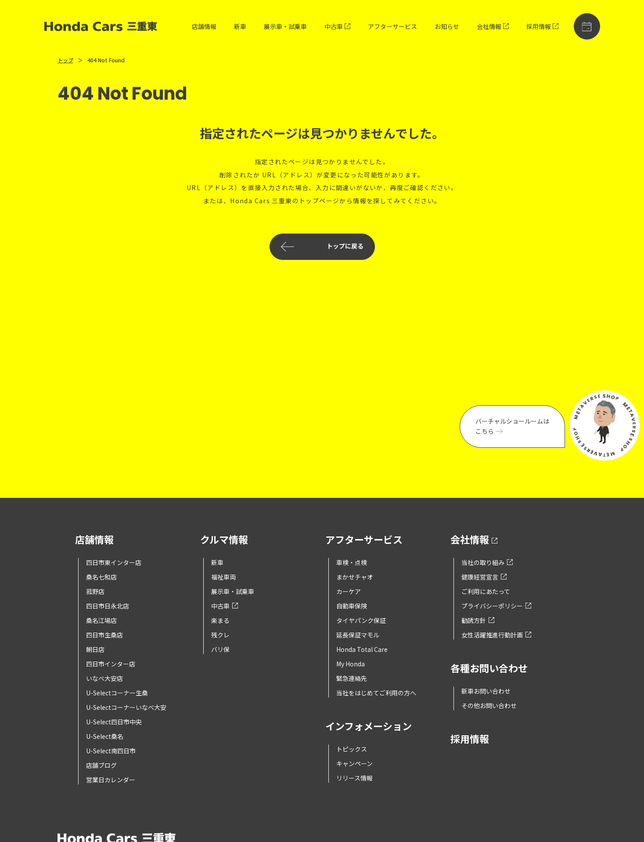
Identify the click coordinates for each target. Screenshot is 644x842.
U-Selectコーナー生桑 (117, 692)
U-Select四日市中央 (114, 721)
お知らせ (447, 26)
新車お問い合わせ (486, 691)
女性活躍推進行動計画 (496, 634)
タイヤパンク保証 (361, 620)
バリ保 (220, 649)
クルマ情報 (224, 540)
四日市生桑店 (104, 634)
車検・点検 (351, 562)
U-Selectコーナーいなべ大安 (126, 707)
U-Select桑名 (104, 736)
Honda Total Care (362, 649)
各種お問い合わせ (489, 669)
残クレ (220, 634)
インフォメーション (368, 727)
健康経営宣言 (484, 576)
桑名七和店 (101, 576)
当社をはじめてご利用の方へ (376, 692)
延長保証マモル (357, 634)
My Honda (350, 663)
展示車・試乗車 (285, 26)
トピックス (351, 749)
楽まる (220, 620)
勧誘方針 (477, 620)
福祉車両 (223, 576)
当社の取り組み (487, 562)
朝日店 (95, 649)
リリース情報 (354, 778)
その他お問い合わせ (489, 705)
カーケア (348, 591)
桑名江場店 (101, 620)
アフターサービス (392, 26)
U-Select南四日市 (111, 750)
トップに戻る (322, 247)
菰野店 (95, 591)
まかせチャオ (354, 576)
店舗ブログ (101, 765)
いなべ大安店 (104, 678)
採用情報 (542, 26)
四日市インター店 (110, 663)
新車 (240, 26)
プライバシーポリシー (496, 605)
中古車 (337, 26)
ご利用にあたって (485, 591)
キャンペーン (354, 763)
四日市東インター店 (113, 562)
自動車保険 (351, 605)
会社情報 (493, 26)
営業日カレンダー (110, 779)
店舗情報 (204, 26)
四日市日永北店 (107, 605)
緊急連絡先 (351, 678)
